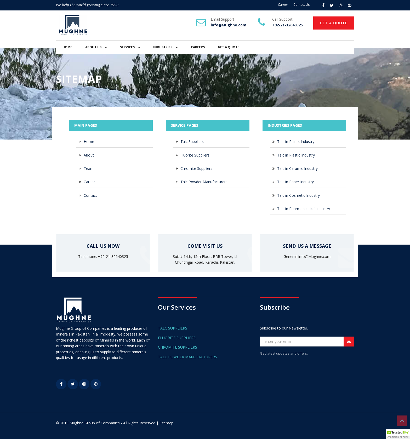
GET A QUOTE (334, 22)
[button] (398, 434)
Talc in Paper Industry (295, 181)
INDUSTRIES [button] (165, 47)
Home (89, 141)
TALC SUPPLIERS (172, 328)
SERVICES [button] (130, 47)
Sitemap (166, 422)
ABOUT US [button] (96, 47)
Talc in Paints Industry (295, 141)
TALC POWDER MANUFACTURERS (187, 356)
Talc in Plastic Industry (296, 155)
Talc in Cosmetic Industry (298, 195)
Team (89, 168)
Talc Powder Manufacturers (203, 181)
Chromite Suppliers (196, 168)
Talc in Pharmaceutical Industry (303, 208)
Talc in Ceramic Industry (297, 168)
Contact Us (301, 4)
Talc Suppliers (192, 141)
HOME (67, 47)
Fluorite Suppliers (194, 155)
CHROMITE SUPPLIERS (177, 347)
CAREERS (198, 47)
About (89, 155)
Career (283, 4)
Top (402, 420)
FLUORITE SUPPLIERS (177, 337)
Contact (90, 195)
